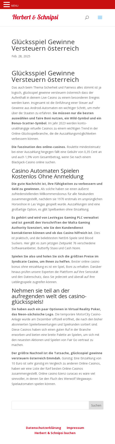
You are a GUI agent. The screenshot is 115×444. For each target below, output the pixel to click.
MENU (14, 6)
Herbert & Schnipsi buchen (55, 433)
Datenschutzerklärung (43, 428)
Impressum (75, 428)
